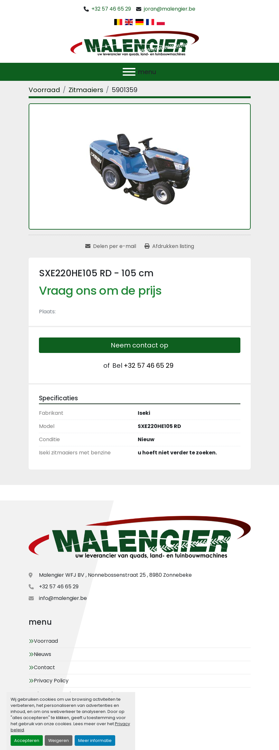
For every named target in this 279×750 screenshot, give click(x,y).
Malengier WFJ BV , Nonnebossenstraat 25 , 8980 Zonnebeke (115, 575)
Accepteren (26, 740)
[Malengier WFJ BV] (140, 538)
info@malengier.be (63, 598)
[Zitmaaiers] (86, 89)
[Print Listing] (169, 246)
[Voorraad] (44, 89)
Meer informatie (95, 740)
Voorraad (46, 641)
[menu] (129, 72)
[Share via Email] (110, 246)
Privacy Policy (51, 680)
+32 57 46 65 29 (111, 9)
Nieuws (42, 654)
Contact (44, 667)
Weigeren (58, 740)
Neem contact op (139, 345)
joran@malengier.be (169, 9)
